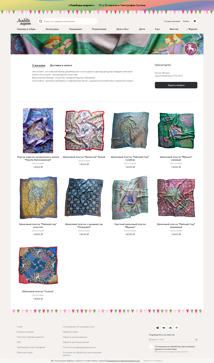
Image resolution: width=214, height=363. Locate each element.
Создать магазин (172, 21)
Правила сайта (70, 331)
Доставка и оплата (61, 65)
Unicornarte (38, 163)
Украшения (75, 29)
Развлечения (99, 29)
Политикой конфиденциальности (171, 351)
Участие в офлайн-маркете (30, 337)
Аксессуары (52, 29)
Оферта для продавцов (75, 337)
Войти (186, 21)
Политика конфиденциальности (79, 347)
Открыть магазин (25, 331)
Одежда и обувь (26, 29)
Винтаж (174, 29)
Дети (142, 29)
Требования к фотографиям (31, 347)
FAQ (19, 342)
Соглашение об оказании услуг (78, 326)
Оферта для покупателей (76, 342)
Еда (157, 29)
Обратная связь (25, 352)
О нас (19, 326)
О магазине (38, 65)
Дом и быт (122, 29)
